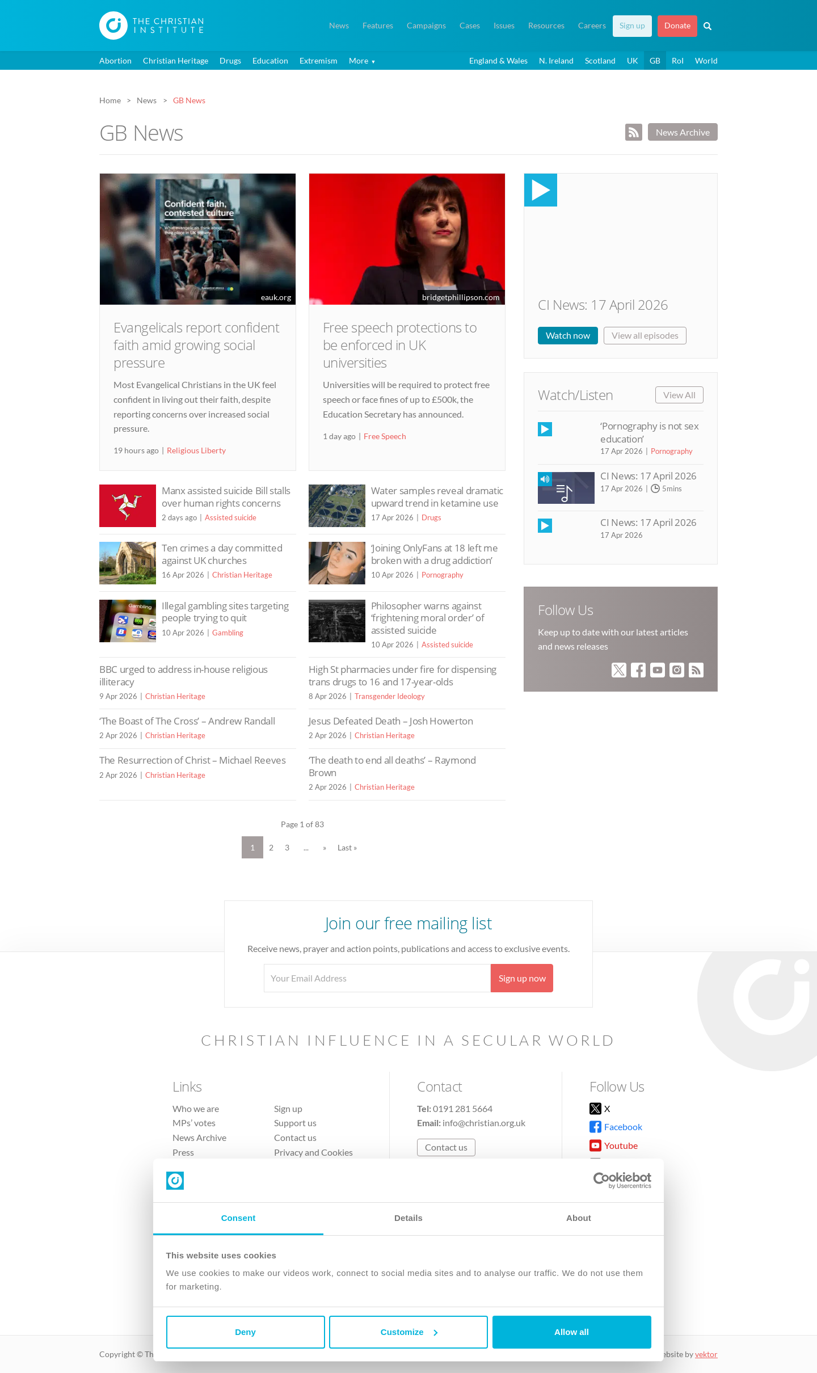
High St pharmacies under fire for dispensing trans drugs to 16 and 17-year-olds (402, 675)
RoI (678, 60)
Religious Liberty (196, 450)
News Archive (683, 132)
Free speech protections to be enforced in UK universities (400, 345)
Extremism (319, 60)
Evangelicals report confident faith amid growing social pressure (196, 345)
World (706, 60)
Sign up (632, 25)
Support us (295, 1122)
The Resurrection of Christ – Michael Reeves (192, 759)
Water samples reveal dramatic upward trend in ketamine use (437, 496)
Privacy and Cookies (313, 1152)
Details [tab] (408, 1218)
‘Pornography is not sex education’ (649, 432)
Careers (592, 25)
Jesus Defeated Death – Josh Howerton (391, 720)
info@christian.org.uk (484, 1122)
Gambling (227, 632)
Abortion (115, 60)
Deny (245, 1332)
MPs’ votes (194, 1122)
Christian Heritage (175, 60)
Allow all (571, 1332)
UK (632, 60)
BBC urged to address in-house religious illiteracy (183, 675)
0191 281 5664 (462, 1108)
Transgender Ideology (390, 696)
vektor (706, 1354)
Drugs (230, 60)
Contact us (295, 1137)
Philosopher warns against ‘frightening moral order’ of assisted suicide (428, 618)
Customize (409, 1332)
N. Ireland (556, 60)
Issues (504, 25)
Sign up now (522, 977)
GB (655, 60)
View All (679, 394)
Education (270, 60)
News (339, 25)
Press (183, 1152)
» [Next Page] (324, 847)
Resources (546, 25)
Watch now (568, 335)
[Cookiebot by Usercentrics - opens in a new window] (601, 1180)
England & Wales (498, 60)
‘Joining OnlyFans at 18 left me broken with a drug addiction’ (434, 554)
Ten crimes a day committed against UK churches (222, 554)
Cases (470, 25)
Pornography (443, 574)
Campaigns (426, 25)
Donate (677, 25)
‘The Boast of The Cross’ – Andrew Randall (187, 720)
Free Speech (385, 436)
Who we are (195, 1108)
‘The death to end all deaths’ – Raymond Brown (392, 766)
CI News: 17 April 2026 (603, 304)
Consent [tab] (238, 1218)
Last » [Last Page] (347, 847)
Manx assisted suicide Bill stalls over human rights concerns (226, 496)
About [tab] (578, 1218)
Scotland (600, 60)
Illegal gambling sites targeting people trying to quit (225, 612)
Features (378, 25)
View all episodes (645, 335)
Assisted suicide (230, 517)
